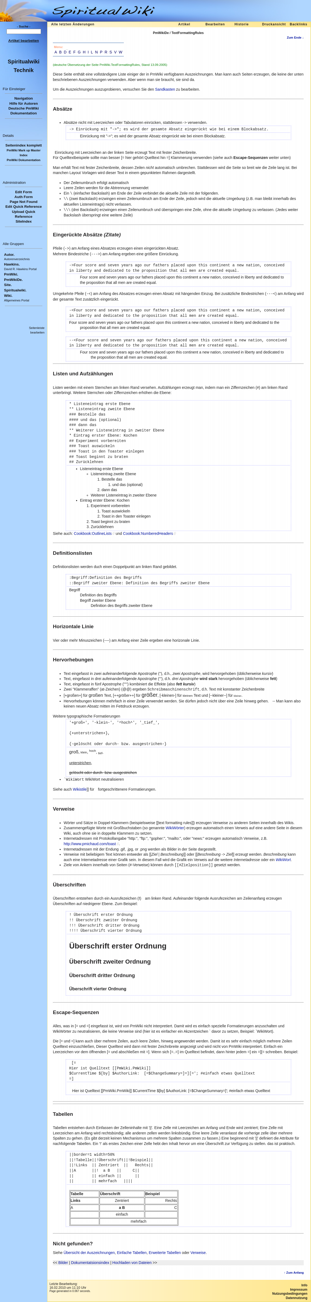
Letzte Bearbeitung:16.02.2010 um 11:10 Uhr (67, 1286)
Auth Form (24, 197)
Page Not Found (23, 202)
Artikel (184, 24)
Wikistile (80, 789)
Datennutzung (296, 1298)
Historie (241, 24)
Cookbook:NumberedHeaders (148, 533)
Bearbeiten (215, 24)
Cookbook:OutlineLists (93, 533)
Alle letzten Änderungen (72, 24)
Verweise (198, 1252)
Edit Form (23, 192)
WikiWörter (175, 828)
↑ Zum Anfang (294, 1272)
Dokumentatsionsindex (90, 1262)
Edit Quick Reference (23, 207)
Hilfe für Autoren (23, 103)
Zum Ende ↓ (295, 37)
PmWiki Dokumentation (23, 160)
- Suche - (23, 26)
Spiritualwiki (24, 61)
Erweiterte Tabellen (165, 1252)
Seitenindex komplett (23, 145)
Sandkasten (165, 89)
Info (304, 1285)
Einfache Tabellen (131, 1252)
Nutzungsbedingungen (289, 1294)
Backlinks (298, 24)
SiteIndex (24, 221)
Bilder (63, 1262)
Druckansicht (274, 24)
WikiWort (283, 860)
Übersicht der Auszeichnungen (89, 1252)
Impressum (298, 1289)
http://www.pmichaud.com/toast (90, 844)
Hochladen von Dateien (132, 1262)
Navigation (23, 98)
